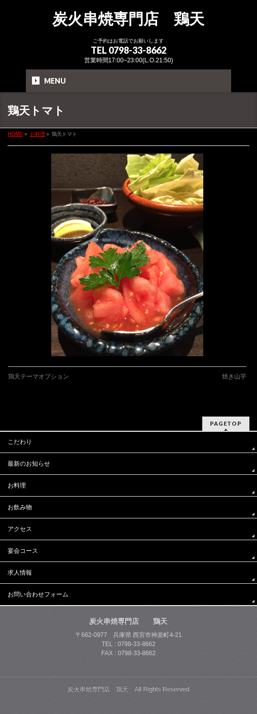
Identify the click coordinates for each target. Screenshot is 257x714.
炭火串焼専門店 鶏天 (128, 19)
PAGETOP (226, 423)
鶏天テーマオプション (38, 376)
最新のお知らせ (29, 463)
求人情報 (20, 572)
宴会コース (23, 550)
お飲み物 (20, 507)
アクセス (20, 529)
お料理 (17, 485)
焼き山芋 (234, 376)
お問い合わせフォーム (38, 594)
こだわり (20, 441)
